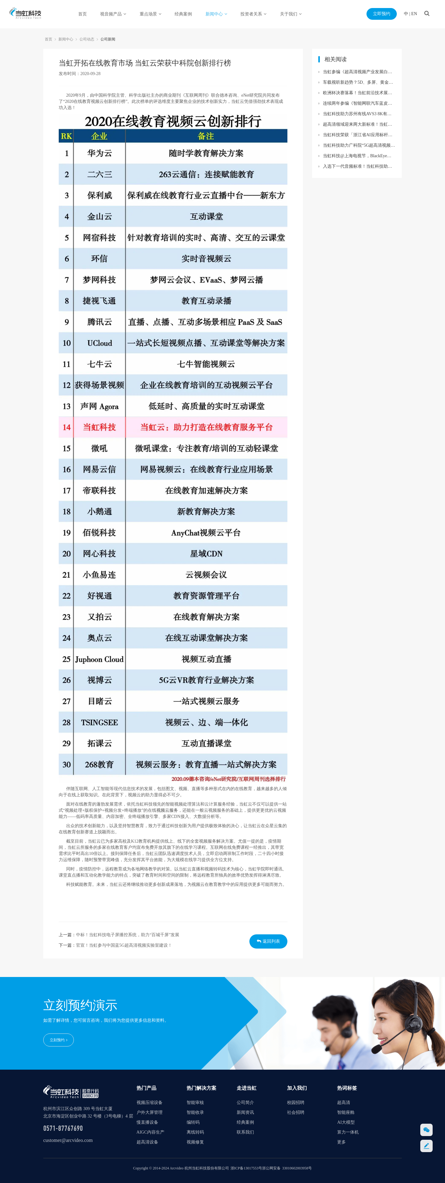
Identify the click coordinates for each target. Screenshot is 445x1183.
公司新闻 (107, 39)
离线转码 (195, 1132)
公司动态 (86, 39)
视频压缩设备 (150, 1102)
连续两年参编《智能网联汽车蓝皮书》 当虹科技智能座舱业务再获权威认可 (359, 103)
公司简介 (245, 1102)
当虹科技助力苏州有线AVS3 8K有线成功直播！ (359, 114)
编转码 (193, 1122)
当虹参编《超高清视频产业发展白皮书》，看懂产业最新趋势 (359, 71)
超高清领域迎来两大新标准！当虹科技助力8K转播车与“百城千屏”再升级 (359, 124)
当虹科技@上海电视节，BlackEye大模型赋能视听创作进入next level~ (359, 156)
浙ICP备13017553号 (246, 1168)
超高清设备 (147, 1142)
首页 (82, 14)
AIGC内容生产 (150, 1132)
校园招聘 (295, 1102)
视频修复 (195, 1142)
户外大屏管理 (150, 1112)
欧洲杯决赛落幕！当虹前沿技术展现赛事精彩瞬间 (359, 93)
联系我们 (245, 1132)
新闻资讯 (245, 1112)
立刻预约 (58, 1040)
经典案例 (183, 14)
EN (414, 13)
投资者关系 (253, 14)
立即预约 (381, 13)
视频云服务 (167, 810)
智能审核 (195, 1102)
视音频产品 (113, 14)
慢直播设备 (147, 1122)
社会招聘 (295, 1112)
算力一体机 (348, 1132)
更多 (341, 1142)
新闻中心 (216, 14)
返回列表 (268, 941)
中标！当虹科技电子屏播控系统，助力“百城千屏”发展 (127, 935)
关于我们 (291, 14)
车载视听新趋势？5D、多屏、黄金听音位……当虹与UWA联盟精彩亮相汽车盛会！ (359, 82)
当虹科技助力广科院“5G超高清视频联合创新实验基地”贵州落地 (359, 145)
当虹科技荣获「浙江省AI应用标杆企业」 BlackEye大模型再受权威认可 (359, 135)
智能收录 (195, 1112)
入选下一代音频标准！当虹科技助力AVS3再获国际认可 (359, 166)
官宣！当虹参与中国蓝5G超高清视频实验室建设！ (124, 945)
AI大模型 (346, 1122)
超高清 (343, 1102)
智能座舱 (345, 1112)
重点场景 (150, 14)
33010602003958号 (297, 1168)
